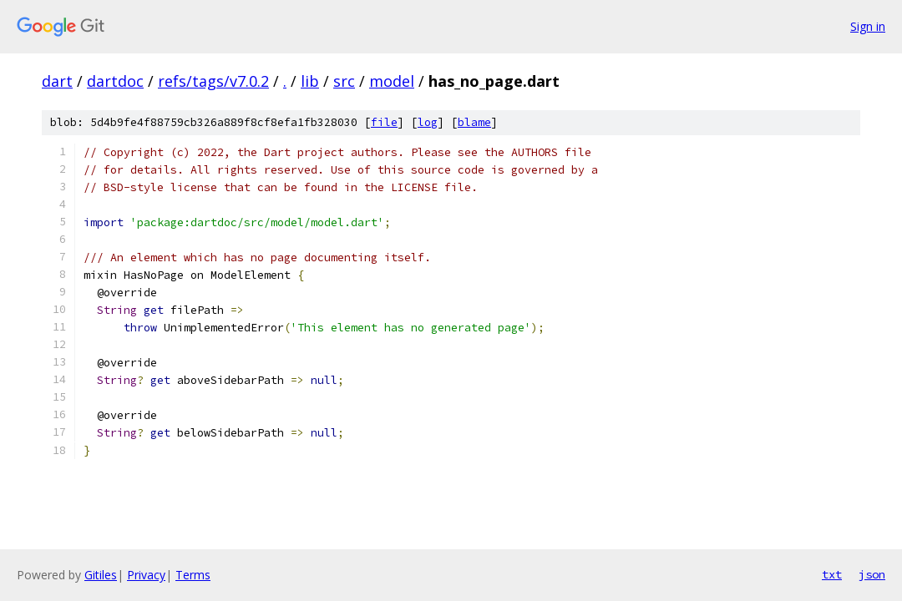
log (428, 122)
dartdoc (115, 81)
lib (310, 81)
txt (832, 574)
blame (474, 122)
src (344, 81)
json (872, 574)
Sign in (867, 26)
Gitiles (100, 575)
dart (57, 81)
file (384, 122)
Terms (192, 575)
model (391, 81)
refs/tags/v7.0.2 (213, 81)
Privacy (146, 575)
